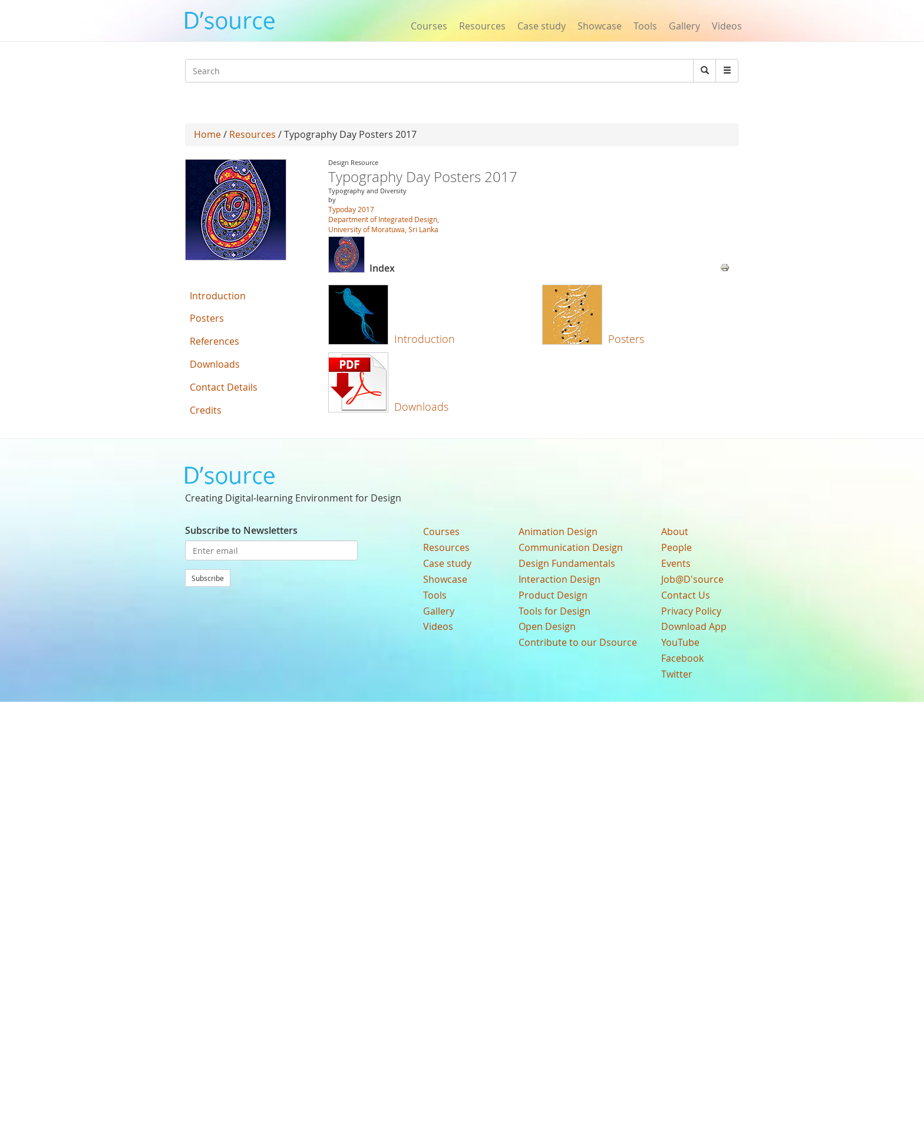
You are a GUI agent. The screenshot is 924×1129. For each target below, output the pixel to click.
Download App (694, 626)
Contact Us (685, 595)
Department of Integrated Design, (383, 219)
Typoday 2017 (351, 209)
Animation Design (558, 531)
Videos (727, 25)
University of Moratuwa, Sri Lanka (383, 229)
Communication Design (571, 547)
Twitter (676, 674)
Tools (645, 25)
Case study (541, 25)
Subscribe (208, 578)
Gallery (684, 25)
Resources (482, 25)
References (214, 341)
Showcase (600, 25)
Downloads (421, 407)
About (674, 531)
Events (676, 563)
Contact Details (224, 387)
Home (207, 134)
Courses (429, 25)
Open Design (547, 626)
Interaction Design (559, 579)
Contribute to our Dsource (578, 642)
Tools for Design (554, 611)
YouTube (680, 642)
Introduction (424, 339)
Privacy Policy (691, 611)
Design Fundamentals (567, 563)
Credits (206, 410)
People (676, 547)
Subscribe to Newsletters (241, 530)
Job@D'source (692, 579)
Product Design (553, 595)
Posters (626, 339)
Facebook (682, 658)
